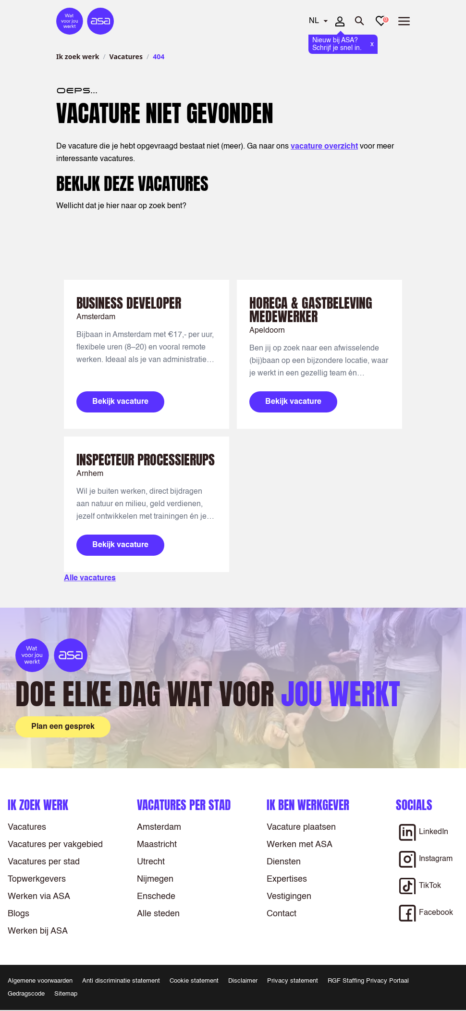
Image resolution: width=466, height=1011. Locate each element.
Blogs (18, 914)
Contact (281, 914)
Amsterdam (159, 827)
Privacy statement (292, 981)
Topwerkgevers (37, 879)
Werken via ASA (39, 896)
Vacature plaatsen (301, 827)
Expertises (287, 879)
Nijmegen (155, 879)
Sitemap (65, 994)
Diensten (284, 862)
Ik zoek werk (77, 56)
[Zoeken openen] (360, 21)
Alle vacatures (90, 578)
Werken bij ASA (38, 931)
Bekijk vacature (120, 402)
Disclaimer (243, 981)
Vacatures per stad (44, 862)
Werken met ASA (299, 844)
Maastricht (157, 844)
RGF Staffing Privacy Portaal (368, 981)
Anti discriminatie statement (121, 981)
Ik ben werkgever (308, 805)
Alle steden (158, 914)
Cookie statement (194, 981)
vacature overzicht (324, 146)
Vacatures (126, 56)
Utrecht (151, 862)
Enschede (156, 896)
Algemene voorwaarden (40, 981)
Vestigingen (289, 896)
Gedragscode (26, 994)
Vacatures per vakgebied (55, 844)
